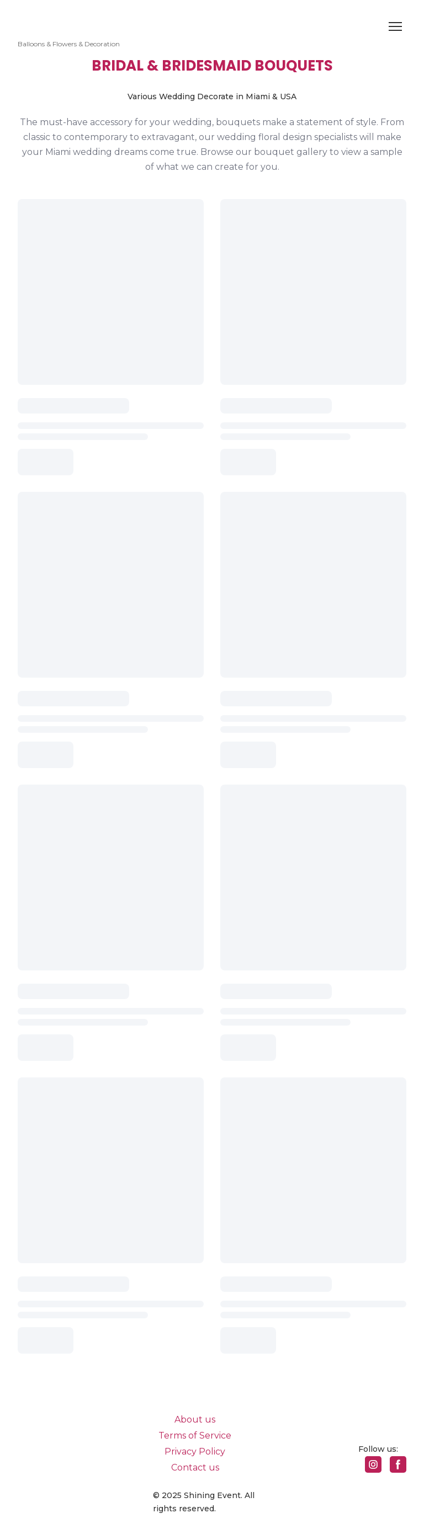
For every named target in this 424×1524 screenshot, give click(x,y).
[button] (373, 1464)
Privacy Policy (195, 1451)
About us (194, 1419)
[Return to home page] (69, 19)
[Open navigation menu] (395, 26)
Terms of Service (194, 1435)
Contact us (195, 1467)
